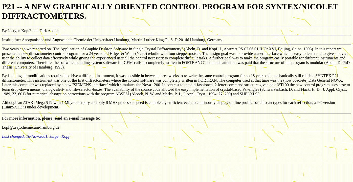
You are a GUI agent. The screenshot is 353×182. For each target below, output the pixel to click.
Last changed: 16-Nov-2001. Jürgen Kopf (35, 136)
